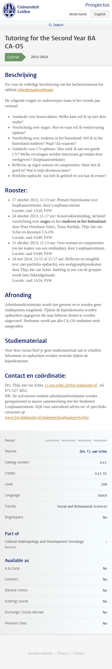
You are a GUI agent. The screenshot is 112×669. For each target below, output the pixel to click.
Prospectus (97, 5)
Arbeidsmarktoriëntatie (35, 90)
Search (58, 25)
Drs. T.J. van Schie (93, 451)
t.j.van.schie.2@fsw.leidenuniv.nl (71, 385)
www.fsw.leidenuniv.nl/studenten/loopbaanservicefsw (47, 417)
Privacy (62, 653)
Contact (79, 653)
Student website (40, 653)
